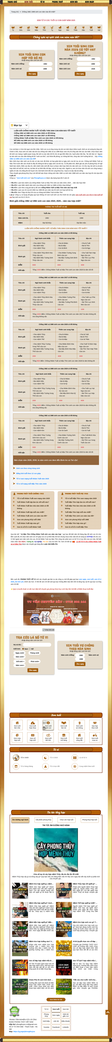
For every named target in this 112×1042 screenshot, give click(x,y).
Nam (25, 649)
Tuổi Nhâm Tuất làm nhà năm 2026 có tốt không (33, 507)
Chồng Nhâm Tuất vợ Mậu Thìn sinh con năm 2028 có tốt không (38, 138)
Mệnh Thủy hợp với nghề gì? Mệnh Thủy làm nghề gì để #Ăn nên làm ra (85, 884)
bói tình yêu (19, 582)
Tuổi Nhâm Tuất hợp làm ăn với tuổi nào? (33, 502)
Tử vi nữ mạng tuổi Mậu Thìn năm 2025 (31, 484)
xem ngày (82, 579)
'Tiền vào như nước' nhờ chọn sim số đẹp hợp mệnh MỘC (85, 980)
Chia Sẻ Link (49, 630)
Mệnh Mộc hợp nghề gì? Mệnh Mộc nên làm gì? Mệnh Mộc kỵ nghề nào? (41, 922)
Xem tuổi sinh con (23, 178)
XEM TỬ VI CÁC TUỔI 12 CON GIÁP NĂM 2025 (56, 20)
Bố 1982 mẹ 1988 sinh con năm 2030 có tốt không (33, 143)
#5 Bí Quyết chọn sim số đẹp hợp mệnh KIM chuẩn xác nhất (85, 941)
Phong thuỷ (57, 1)
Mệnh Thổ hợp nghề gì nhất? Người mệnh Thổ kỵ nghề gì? (85, 903)
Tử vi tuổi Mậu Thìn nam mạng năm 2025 (81, 498)
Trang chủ (12, 1)
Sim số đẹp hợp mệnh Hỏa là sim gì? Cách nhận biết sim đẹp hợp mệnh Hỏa (41, 961)
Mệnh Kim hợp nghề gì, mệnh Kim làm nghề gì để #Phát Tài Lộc (41, 884)
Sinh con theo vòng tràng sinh (28, 468)
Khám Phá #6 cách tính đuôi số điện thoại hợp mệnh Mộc (41, 980)
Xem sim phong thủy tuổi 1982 (29, 519)
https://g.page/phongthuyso (24, 1031)
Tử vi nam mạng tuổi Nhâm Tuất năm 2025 (32, 479)
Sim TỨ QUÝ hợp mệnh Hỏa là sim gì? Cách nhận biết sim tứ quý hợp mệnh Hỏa (85, 961)
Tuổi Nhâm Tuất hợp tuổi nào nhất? (30, 512)
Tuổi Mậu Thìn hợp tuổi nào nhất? (78, 512)
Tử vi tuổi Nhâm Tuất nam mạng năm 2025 (33, 498)
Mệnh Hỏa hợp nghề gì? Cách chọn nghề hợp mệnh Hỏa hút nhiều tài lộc (41, 903)
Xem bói (74, 1)
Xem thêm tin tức (56, 999)
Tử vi (42, 1)
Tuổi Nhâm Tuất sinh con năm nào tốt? (32, 516)
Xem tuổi (28, 1)
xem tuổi (90, 579)
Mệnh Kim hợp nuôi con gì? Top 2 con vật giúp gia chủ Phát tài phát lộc (85, 922)
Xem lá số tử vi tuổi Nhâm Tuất (29, 527)
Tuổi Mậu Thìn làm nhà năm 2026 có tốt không (80, 507)
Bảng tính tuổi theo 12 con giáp (28, 473)
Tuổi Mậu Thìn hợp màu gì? (75, 523)
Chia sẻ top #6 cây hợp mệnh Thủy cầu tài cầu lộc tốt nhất (55, 874)
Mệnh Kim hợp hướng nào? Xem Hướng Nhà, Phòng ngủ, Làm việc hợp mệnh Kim (41, 941)
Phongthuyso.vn (40, 178)
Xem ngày (89, 1)
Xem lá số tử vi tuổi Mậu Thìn (76, 527)
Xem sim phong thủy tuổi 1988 (77, 519)
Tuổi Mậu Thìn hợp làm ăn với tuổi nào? (80, 502)
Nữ (31, 649)
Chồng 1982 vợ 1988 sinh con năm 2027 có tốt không (34, 135)
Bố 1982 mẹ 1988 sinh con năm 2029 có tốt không (33, 140)
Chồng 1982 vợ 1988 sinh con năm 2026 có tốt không (34, 133)
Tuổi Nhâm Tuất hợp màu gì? (28, 523)
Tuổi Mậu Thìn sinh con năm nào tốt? (79, 516)
